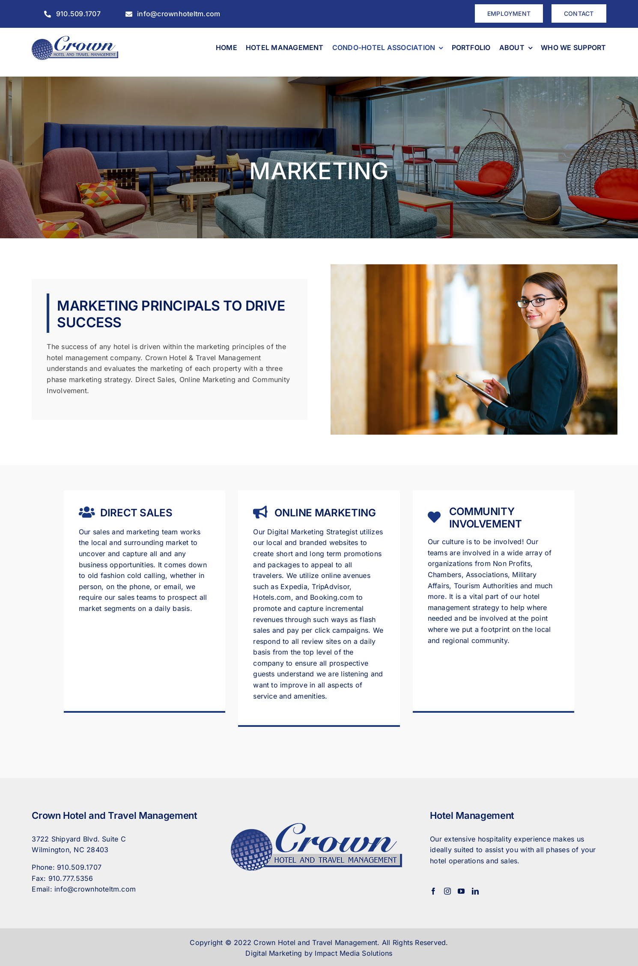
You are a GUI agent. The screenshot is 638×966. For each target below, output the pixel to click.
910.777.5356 (70, 878)
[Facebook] (433, 891)
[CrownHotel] (75, 39)
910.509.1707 (79, 867)
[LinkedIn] (475, 891)
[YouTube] (461, 891)
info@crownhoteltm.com (95, 889)
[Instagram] (447, 891)
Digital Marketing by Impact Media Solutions (318, 953)
